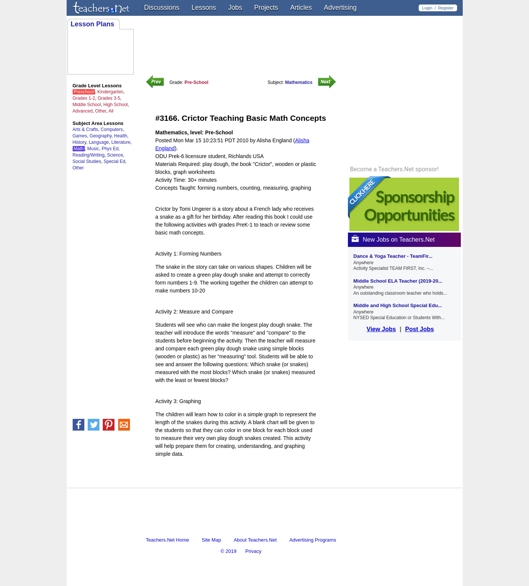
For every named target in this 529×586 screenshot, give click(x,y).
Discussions (162, 7)
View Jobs (381, 329)
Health (120, 136)
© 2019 (228, 551)
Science (115, 155)
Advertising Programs (312, 540)
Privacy (253, 551)
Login (427, 8)
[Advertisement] (243, 481)
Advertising (340, 7)
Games (80, 136)
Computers (112, 129)
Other (100, 111)
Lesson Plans (92, 24)
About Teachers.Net (255, 540)
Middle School (87, 104)
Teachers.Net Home (167, 540)
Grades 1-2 (84, 98)
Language (99, 142)
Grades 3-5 (109, 98)
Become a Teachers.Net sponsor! (394, 169)
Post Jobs (419, 329)
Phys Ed (110, 148)
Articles (301, 7)
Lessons (203, 7)
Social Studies (87, 161)
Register (446, 8)
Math (79, 148)
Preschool (84, 91)
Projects (266, 7)
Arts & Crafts (85, 129)
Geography (100, 136)
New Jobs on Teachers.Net (393, 239)
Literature (121, 142)
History (79, 142)
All (110, 111)
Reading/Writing (89, 155)
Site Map (211, 540)
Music (93, 148)
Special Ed (114, 161)
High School (116, 104)
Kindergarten (110, 91)
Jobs (235, 7)
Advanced (83, 111)
